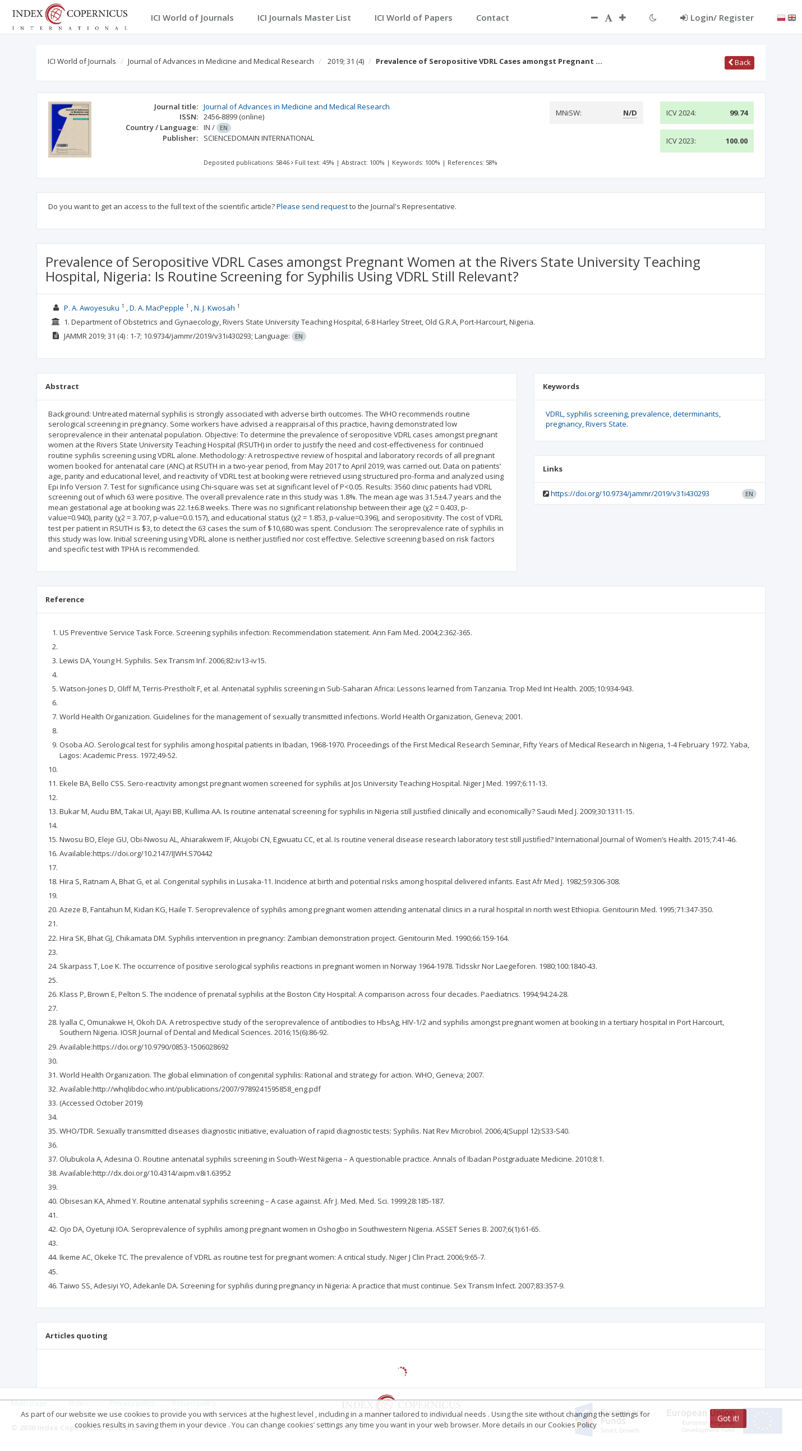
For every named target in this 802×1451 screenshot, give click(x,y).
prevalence (650, 414)
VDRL (554, 414)
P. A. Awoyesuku (91, 308)
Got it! (728, 1418)
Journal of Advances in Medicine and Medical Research (221, 61)
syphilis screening (597, 414)
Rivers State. (607, 424)
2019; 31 (346, 61)
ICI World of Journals (82, 61)
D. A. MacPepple (157, 308)
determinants (696, 414)
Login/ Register (717, 17)
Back (739, 62)
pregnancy (564, 424)
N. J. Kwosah (214, 308)
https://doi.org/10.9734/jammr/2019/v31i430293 (630, 493)
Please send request (312, 206)
